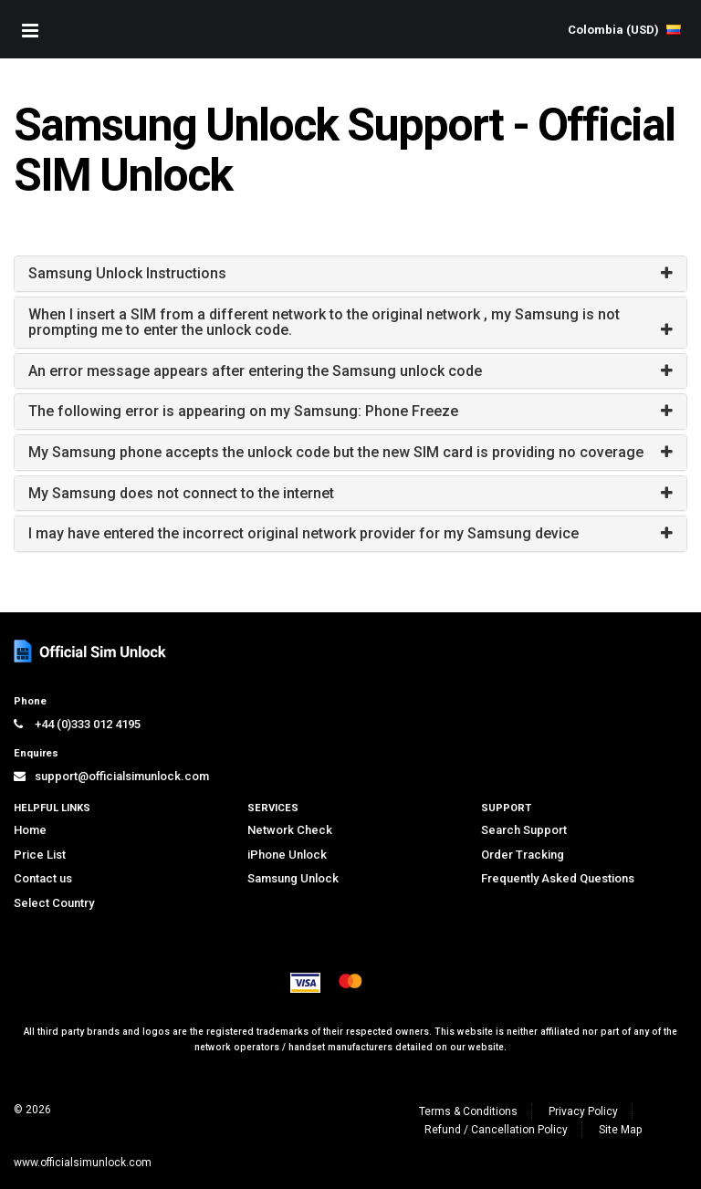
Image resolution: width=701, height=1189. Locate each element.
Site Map (620, 1129)
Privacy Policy (583, 1111)
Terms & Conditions (468, 1111)
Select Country (54, 903)
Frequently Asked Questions (557, 878)
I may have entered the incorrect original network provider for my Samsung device (303, 533)
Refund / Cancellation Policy (496, 1129)
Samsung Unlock (293, 878)
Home (30, 830)
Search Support (524, 830)
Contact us (43, 878)
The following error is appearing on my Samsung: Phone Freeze (243, 411)
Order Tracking (522, 854)
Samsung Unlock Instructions (127, 273)
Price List (40, 854)
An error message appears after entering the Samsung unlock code (255, 371)
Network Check (289, 830)
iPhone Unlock (287, 854)
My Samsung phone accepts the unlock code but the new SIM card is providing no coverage (335, 452)
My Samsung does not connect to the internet (181, 493)
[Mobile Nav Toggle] (30, 30)
